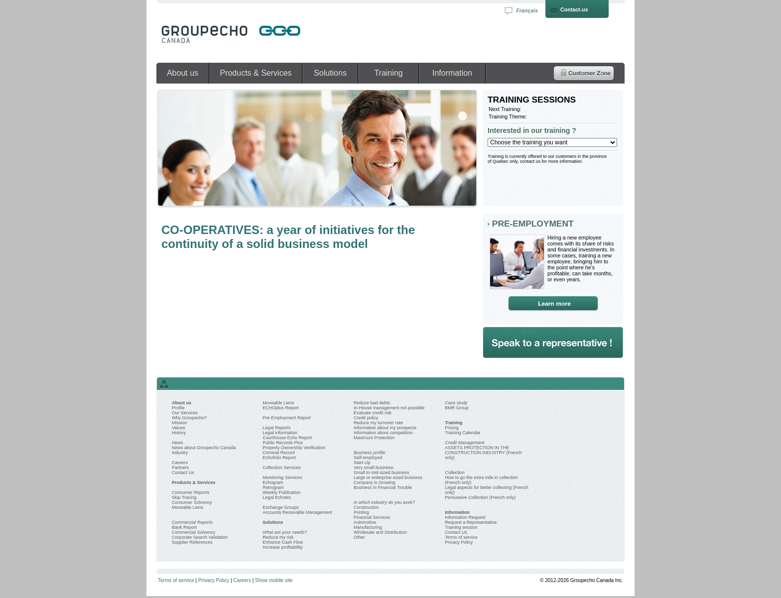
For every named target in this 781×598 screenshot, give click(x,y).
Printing (361, 512)
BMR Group (457, 407)
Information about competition (383, 432)
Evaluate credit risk (372, 412)
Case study (456, 402)
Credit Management (464, 442)
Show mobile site (274, 580)
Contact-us (574, 9)
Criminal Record (278, 452)
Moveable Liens (187, 507)
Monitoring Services (282, 477)
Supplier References (192, 542)
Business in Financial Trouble (383, 487)
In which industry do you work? (384, 502)
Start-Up (362, 462)
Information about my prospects (385, 427)
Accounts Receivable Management (297, 512)
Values (178, 427)
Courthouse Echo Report (287, 437)
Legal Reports (276, 427)
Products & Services (255, 73)
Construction (366, 507)
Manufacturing (368, 527)
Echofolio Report (279, 457)
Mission (179, 422)
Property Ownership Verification (293, 447)
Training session (461, 527)
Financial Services (372, 517)
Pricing (452, 427)
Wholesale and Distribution (380, 532)
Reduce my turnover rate (378, 422)
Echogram (272, 482)
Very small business (373, 467)
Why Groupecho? (189, 417)
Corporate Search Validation (200, 537)
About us (182, 73)
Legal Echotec (276, 497)
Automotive (365, 522)
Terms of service (461, 537)
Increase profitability (282, 547)
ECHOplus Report (280, 407)
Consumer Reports (191, 492)
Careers (180, 462)
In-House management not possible (389, 407)
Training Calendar (462, 432)
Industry (180, 452)
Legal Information (279, 432)
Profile (178, 407)
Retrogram (273, 487)
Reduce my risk (277, 537)
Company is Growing (374, 482)
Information (452, 73)
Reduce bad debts (372, 402)
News (177, 442)
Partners (180, 467)
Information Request (465, 517)
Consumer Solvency (192, 502)
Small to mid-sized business (381, 472)
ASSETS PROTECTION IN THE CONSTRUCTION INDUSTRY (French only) (483, 452)
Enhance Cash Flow (282, 542)
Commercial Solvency (193, 532)
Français (527, 10)
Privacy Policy (459, 542)
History (179, 432)
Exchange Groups (280, 507)
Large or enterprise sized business (388, 477)
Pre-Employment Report (286, 417)
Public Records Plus (282, 442)
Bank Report (184, 527)
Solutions (330, 73)
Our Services (185, 412)
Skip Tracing (184, 497)
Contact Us (183, 472)
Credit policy (366, 417)
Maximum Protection (374, 437)
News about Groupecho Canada (204, 447)
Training (388, 73)
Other (359, 537)
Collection (455, 472)
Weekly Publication (281, 492)
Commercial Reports (192, 522)
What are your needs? (284, 532)
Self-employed (368, 457)
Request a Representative (471, 522)
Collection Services (281, 467)
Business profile (370, 452)
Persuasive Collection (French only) (480, 497)
